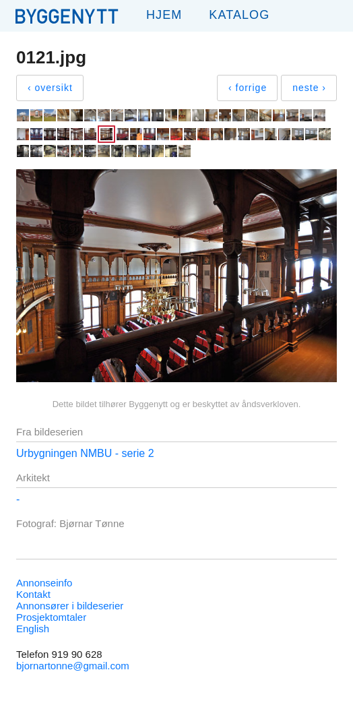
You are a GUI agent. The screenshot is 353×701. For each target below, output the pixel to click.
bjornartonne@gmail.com (72, 665)
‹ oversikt (50, 87)
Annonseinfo (44, 582)
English (32, 628)
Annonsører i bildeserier (69, 605)
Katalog (239, 15)
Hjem (164, 15)
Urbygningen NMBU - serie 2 (85, 453)
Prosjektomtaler (51, 617)
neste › (309, 87)
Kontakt (33, 594)
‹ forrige (247, 87)
